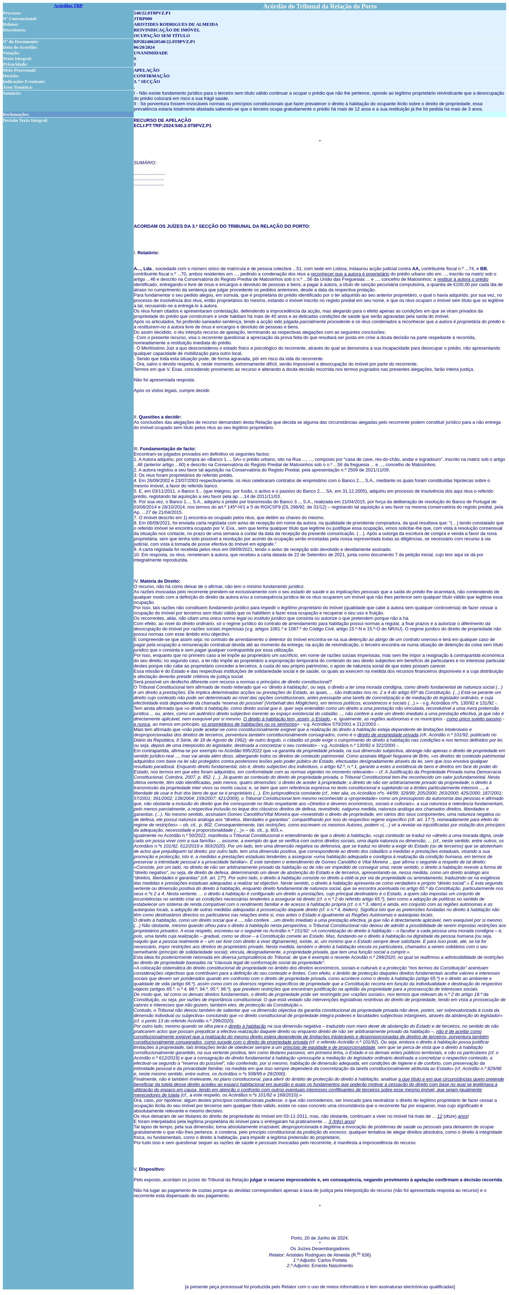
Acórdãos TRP (68, 5)
